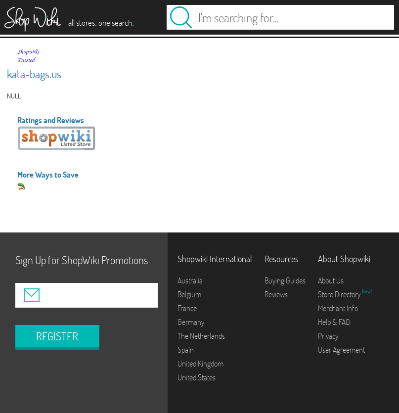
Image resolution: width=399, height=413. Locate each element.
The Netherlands (201, 336)
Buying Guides (285, 280)
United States (196, 377)
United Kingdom (200, 363)
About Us (331, 280)
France (187, 308)
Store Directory (340, 294)
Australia (190, 280)
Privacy (328, 336)
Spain (185, 350)
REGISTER (57, 336)
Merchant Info (338, 308)
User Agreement (341, 350)
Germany (190, 322)
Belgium (189, 294)
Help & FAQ (334, 322)
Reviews (276, 294)
